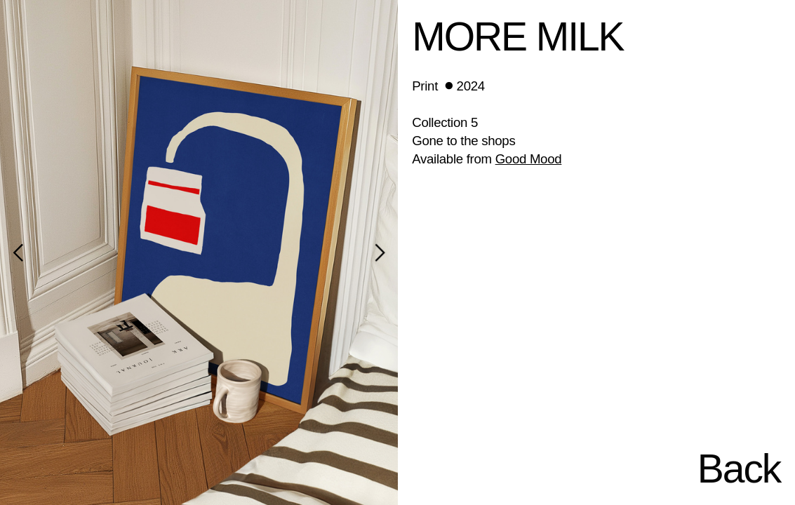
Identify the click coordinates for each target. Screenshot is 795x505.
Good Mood (528, 159)
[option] (199, 252)
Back (738, 468)
